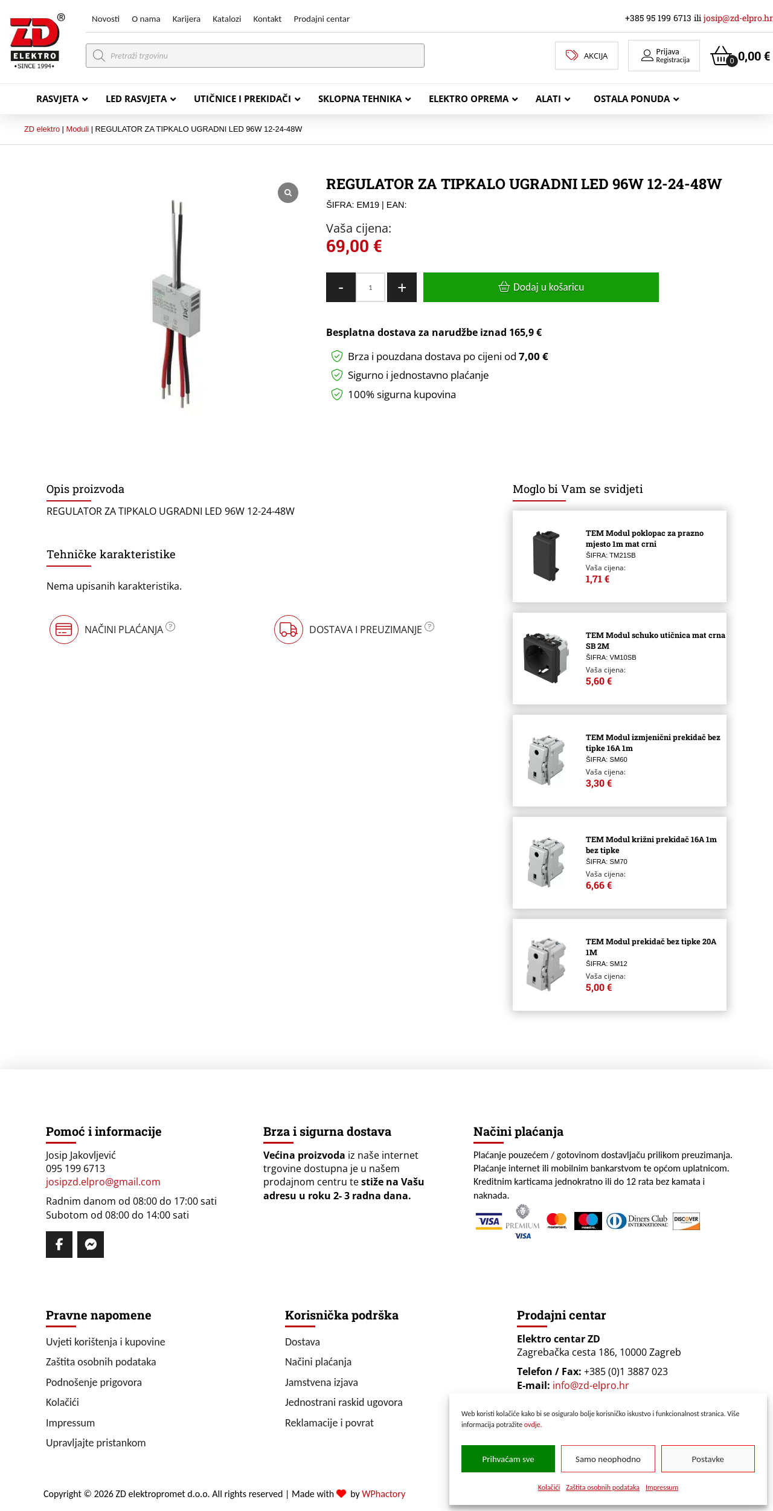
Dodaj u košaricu (548, 287)
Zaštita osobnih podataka (603, 1487)
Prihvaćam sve (508, 1459)
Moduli (77, 129)
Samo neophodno (608, 1459)
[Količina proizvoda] (370, 287)
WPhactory (383, 1494)
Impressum (662, 1487)
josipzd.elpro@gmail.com (103, 1181)
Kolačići (549, 1487)
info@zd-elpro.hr (591, 1385)
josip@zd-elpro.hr (738, 18)
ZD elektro (42, 129)
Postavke (708, 1459)
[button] (664, 55)
